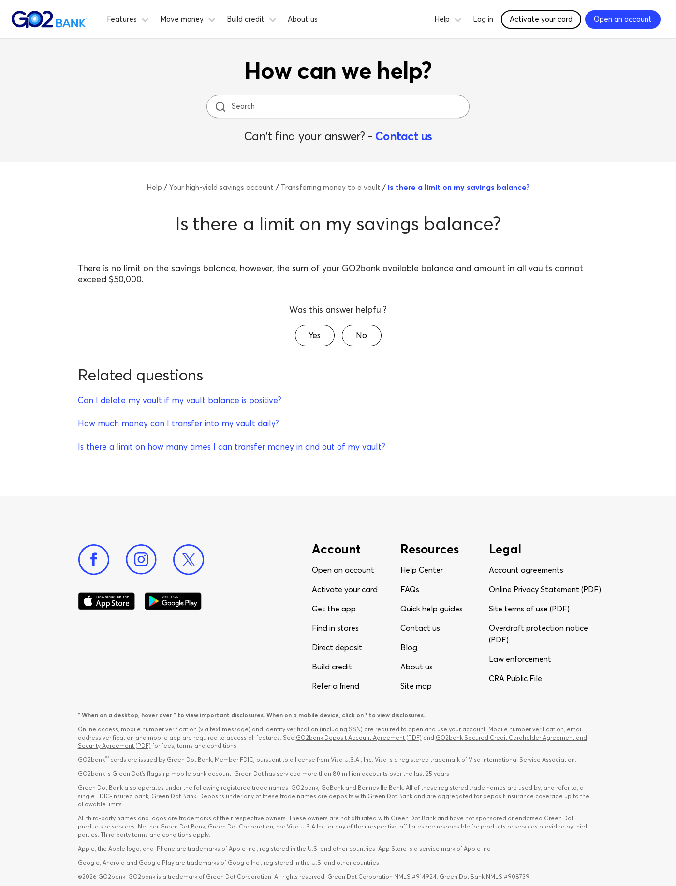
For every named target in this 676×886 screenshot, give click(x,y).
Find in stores (335, 628)
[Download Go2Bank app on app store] (106, 601)
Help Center (421, 570)
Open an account (343, 570)
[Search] (339, 106)
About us (303, 19)
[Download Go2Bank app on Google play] (173, 601)
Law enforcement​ (520, 659)
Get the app (334, 608)
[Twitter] (188, 559)
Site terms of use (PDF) (529, 608)
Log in (483, 19)
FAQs (409, 589)
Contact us (403, 136)
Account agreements (526, 570)
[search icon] (220, 107)
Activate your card (345, 589)
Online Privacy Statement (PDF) (545, 589)
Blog (408, 647)
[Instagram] (141, 559)
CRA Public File (515, 678)
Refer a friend (335, 686)
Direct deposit (337, 647)
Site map (416, 686)
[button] (145, 18)
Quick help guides (431, 608)
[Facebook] (93, 559)
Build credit (332, 666)
